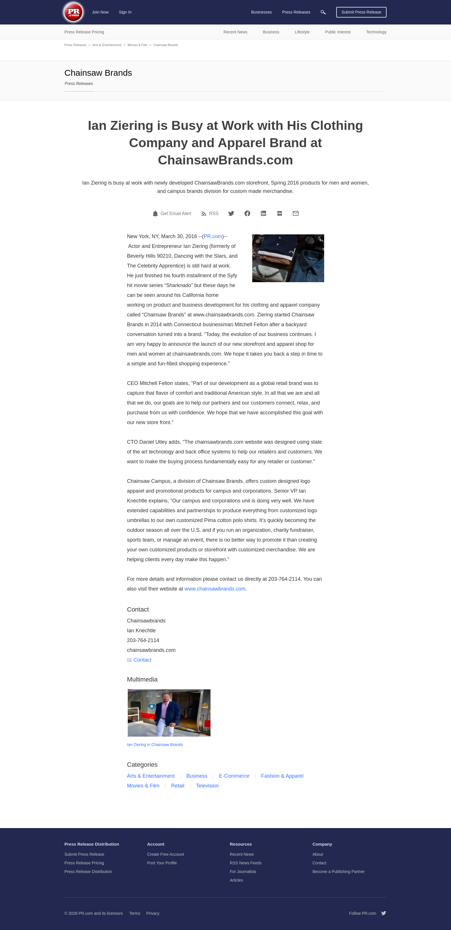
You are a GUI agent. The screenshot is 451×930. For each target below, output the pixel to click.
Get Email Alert (175, 213)
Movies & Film (137, 45)
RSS (214, 213)
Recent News (242, 854)
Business (196, 776)
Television (207, 786)
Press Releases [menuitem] (296, 12)
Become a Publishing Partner (339, 871)
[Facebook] (247, 213)
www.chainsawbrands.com (215, 589)
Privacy (152, 913)
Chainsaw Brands (165, 45)
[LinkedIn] (263, 213)
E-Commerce (234, 776)
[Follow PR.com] (381, 913)
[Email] (295, 213)
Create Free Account (165, 854)
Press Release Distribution (88, 871)
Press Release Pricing (84, 863)
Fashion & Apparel (282, 776)
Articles (236, 880)
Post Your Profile (162, 863)
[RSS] (204, 213)
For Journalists (243, 871)
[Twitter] (231, 213)
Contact (139, 660)
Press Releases (75, 45)
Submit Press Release (361, 12)
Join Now (100, 12)
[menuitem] (323, 12)
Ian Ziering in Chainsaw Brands (155, 744)
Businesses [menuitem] (261, 12)
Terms (134, 913)
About (318, 854)
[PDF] (279, 213)
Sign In (125, 12)
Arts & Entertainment (107, 45)
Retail (177, 786)
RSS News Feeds (245, 863)
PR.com (213, 236)
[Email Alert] (156, 213)
